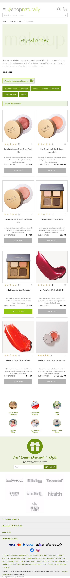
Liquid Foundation (10, 88)
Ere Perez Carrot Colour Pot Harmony (51, 360)
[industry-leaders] (35, 507)
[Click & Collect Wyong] (35, 423)
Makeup (13, 21)
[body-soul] (14, 480)
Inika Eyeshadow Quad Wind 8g (52, 219)
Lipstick (35, 88)
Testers (23, 94)
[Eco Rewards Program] (35, 405)
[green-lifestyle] (14, 493)
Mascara (45, 88)
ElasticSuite (20, 577)
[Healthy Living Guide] (57, 423)
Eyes (21, 21)
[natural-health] (34, 493)
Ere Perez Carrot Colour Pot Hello (18, 360)
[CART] (65, 9)
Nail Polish (55, 88)
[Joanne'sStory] (13, 423)
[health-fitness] (34, 480)
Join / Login (58, 9)
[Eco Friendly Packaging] (13, 405)
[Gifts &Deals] (57, 405)
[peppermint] (54, 480)
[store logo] (23, 9)
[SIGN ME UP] (50, 467)
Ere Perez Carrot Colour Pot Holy (52, 290)
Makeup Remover (10, 94)
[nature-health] (54, 493)
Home (4, 21)
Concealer (24, 88)
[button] (31, 144)
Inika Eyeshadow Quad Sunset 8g (18, 290)
